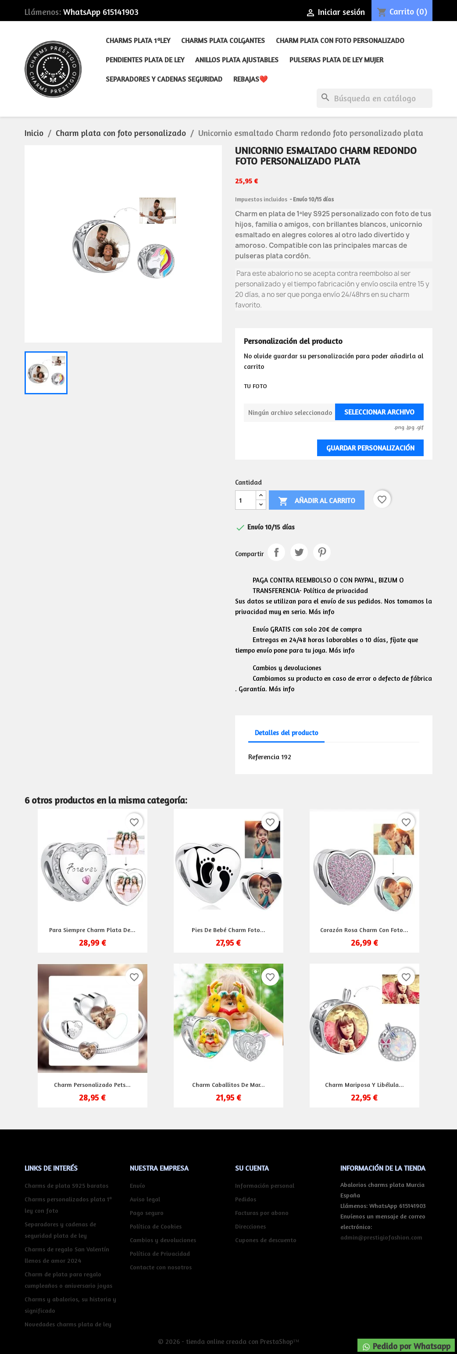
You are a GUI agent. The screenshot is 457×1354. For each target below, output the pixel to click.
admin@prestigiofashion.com (381, 1237)
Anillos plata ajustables (236, 59)
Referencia (263, 756)
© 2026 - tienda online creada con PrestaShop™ (229, 1341)
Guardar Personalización (370, 447)
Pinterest (322, 552)
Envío (137, 1185)
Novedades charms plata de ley (68, 1324)
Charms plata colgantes (223, 40)
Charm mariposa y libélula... (364, 1084)
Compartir (276, 552)
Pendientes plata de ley (145, 59)
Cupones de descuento (265, 1239)
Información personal (264, 1185)
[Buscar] (374, 98)
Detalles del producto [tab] (286, 733)
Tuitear (299, 552)
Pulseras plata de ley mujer (336, 59)
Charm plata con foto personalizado (340, 40)
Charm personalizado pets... (92, 1084)
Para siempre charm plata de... (92, 929)
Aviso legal (145, 1199)
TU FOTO (255, 385)
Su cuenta (252, 1168)
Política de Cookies (156, 1226)
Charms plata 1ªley (138, 40)
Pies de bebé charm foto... (228, 929)
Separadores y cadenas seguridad (164, 79)
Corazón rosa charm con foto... (364, 929)
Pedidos (245, 1199)
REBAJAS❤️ (250, 79)
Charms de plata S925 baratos (66, 1185)
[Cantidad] (245, 500)
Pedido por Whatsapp (406, 1346)
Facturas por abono (262, 1212)
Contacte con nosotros (161, 1267)
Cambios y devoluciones (163, 1239)
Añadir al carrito (316, 501)
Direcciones (250, 1226)
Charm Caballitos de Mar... (228, 1084)
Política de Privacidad (160, 1253)
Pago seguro (147, 1212)
